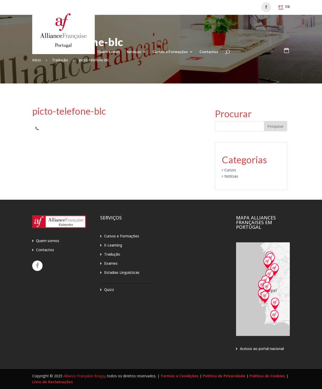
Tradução (112, 254)
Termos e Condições (179, 375)
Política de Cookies (267, 375)
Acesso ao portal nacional (262, 348)
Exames (111, 263)
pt (280, 6)
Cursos (230, 169)
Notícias (231, 176)
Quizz (109, 289)
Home (86, 52)
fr (287, 6)
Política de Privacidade (224, 375)
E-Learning (113, 245)
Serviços (133, 52)
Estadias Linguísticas (121, 272)
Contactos (208, 52)
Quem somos (108, 52)
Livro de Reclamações (52, 381)
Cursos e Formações (170, 52)
